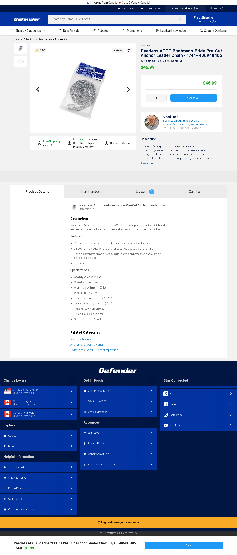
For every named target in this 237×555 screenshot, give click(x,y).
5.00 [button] (40, 50)
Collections (77, 350)
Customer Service (151, 8)
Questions (196, 191)
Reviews (144, 191)
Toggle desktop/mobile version (119, 522)
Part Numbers (91, 191)
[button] (129, 50)
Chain (101, 344)
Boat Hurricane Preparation (53, 39)
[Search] (182, 19)
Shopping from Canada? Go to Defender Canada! (118, 2)
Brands (74, 339)
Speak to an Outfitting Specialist (181, 120)
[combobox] (117, 19)
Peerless (146, 45)
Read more (147, 163)
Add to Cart (193, 97)
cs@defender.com (173, 124)
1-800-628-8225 (197, 124)
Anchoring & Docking (82, 344)
